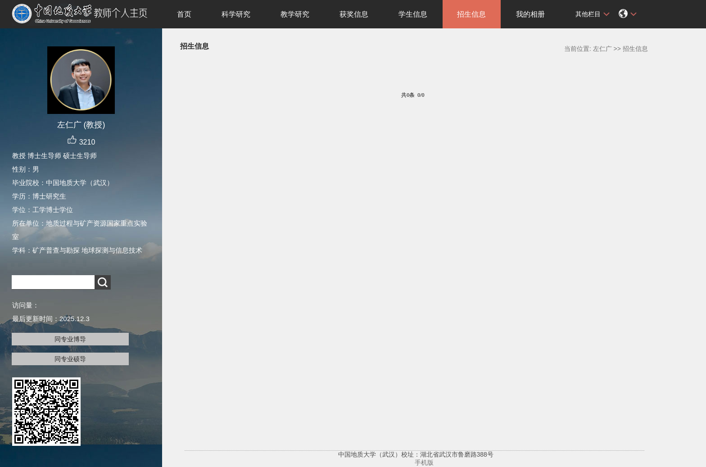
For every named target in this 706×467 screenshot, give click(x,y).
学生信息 (412, 14)
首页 (184, 14)
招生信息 (471, 14)
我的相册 (530, 14)
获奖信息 (353, 14)
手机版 (424, 462)
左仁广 (602, 48)
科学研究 (236, 14)
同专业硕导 (70, 359)
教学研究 (295, 14)
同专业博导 (70, 339)
